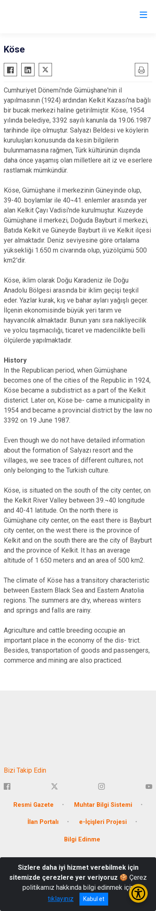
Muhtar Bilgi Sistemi (103, 804)
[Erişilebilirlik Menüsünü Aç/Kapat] (138, 893)
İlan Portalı (43, 822)
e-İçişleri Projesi (103, 822)
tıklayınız (61, 899)
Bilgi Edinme (82, 839)
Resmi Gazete (33, 804)
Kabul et (93, 899)
